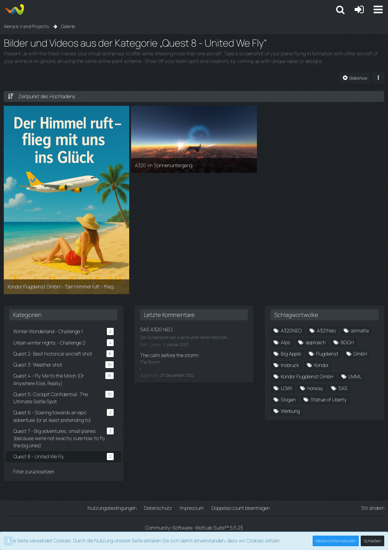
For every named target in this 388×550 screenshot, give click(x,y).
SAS (342, 388)
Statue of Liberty (329, 399)
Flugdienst (327, 353)
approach (315, 342)
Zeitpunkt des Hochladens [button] (47, 96)
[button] (378, 9)
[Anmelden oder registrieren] (359, 9)
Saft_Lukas (150, 344)
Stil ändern (372, 508)
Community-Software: (194, 527)
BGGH (347, 342)
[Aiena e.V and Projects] (14, 9)
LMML (355, 376)
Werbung (290, 410)
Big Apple (291, 353)
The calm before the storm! (169, 355)
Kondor (321, 365)
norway (315, 388)
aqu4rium (148, 375)
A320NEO (291, 330)
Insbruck (290, 365)
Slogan (288, 399)
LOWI (286, 388)
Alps (285, 342)
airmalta (360, 330)
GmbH (360, 353)
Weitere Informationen (336, 541)
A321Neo (326, 330)
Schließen (372, 541)
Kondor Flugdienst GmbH (307, 376)
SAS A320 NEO (156, 329)
